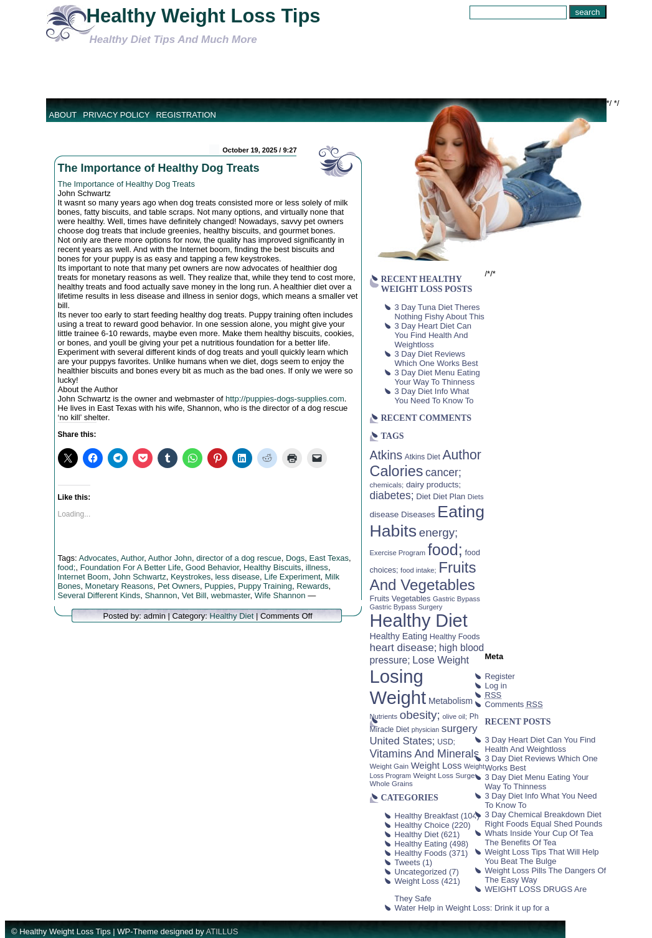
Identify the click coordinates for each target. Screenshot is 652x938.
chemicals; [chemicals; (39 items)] (387, 485)
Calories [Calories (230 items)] (396, 471)
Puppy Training (265, 586)
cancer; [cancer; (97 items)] (443, 472)
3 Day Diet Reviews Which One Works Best (436, 358)
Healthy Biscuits (272, 567)
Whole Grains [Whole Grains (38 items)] (391, 783)
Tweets (407, 862)
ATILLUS (222, 931)
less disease (237, 576)
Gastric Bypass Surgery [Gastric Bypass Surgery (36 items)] (406, 607)
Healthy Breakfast (427, 815)
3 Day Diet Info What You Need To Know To (434, 396)
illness (317, 567)
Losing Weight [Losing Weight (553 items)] (398, 687)
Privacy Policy (116, 115)
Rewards (312, 586)
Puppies (219, 586)
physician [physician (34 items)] (425, 729)
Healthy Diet (232, 616)
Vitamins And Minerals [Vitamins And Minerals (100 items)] (425, 754)
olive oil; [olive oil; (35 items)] (454, 716)
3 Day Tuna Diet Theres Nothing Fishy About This (439, 312)
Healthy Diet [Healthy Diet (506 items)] (419, 621)
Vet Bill (194, 595)
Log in (496, 685)
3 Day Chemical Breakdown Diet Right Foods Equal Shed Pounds (544, 819)
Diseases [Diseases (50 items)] (418, 514)
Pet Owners (179, 586)
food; (67, 567)
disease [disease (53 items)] (384, 514)
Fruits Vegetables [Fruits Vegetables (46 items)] (400, 598)
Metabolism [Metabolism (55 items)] (450, 701)
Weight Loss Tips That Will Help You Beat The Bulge (542, 856)
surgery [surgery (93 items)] (460, 728)
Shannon (160, 595)
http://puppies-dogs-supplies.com (284, 398)
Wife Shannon (280, 595)
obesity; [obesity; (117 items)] (420, 714)
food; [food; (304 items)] (445, 549)
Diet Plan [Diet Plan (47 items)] (449, 496)
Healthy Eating (421, 843)
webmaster (230, 595)
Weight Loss (417, 881)
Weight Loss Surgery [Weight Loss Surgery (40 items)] (447, 775)
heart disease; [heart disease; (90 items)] (403, 647)
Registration (186, 115)
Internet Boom (83, 576)
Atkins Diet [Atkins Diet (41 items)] (422, 457)
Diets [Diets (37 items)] (476, 496)
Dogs (295, 558)
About (63, 115)
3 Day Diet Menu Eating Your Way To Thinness (437, 377)
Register (500, 676)
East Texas (329, 558)
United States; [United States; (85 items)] (402, 741)
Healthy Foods (421, 853)
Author (132, 558)
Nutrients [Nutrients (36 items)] (384, 716)
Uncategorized (421, 871)
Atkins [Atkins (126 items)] (386, 455)
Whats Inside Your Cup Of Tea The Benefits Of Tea (539, 837)
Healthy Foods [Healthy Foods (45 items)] (455, 636)
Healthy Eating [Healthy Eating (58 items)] (399, 636)
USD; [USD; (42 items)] (446, 742)
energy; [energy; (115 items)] (438, 532)
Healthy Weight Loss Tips (204, 16)
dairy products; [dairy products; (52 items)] (433, 484)
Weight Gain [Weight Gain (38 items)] (389, 766)
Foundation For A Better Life (130, 567)
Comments (514, 704)
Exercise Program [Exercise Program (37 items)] (398, 552)
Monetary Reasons (119, 586)
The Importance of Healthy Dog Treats (159, 168)
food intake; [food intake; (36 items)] (418, 570)
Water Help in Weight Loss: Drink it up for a (472, 907)
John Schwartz (139, 576)
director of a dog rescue (238, 558)
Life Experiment (292, 576)
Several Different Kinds (99, 595)
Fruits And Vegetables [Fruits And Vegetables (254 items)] (423, 576)
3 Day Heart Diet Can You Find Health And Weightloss (433, 335)
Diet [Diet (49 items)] (423, 496)
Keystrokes (190, 576)
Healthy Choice (422, 825)
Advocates (97, 558)
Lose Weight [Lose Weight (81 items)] (440, 659)
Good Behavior (212, 567)
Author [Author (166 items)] (461, 455)
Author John (170, 558)
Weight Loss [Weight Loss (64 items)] (436, 766)
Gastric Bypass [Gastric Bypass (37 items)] (456, 599)
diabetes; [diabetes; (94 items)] (392, 495)
